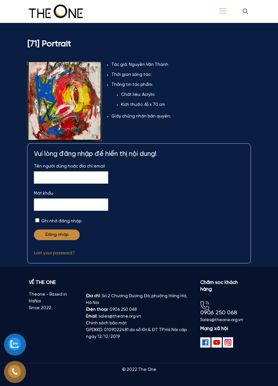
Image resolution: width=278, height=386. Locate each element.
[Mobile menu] (222, 11)
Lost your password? (54, 253)
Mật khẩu (43, 193)
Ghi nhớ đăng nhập (58, 220)
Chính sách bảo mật (106, 323)
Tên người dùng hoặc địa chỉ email (69, 166)
